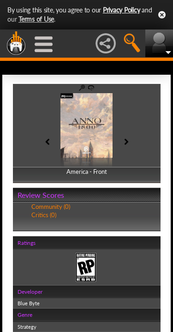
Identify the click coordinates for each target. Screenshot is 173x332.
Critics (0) (43, 215)
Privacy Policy (121, 10)
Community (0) (50, 206)
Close (162, 14)
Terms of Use (36, 19)
